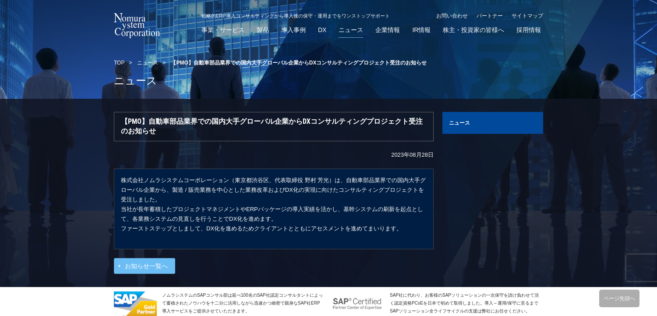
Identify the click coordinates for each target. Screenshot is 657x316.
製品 (263, 30)
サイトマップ (527, 16)
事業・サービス (222, 30)
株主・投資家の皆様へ (473, 30)
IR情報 (421, 30)
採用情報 (528, 30)
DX (322, 30)
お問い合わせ (452, 16)
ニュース (351, 30)
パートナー (490, 16)
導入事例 (293, 30)
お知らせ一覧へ (146, 265)
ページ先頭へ (619, 298)
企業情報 (387, 30)
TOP (119, 63)
